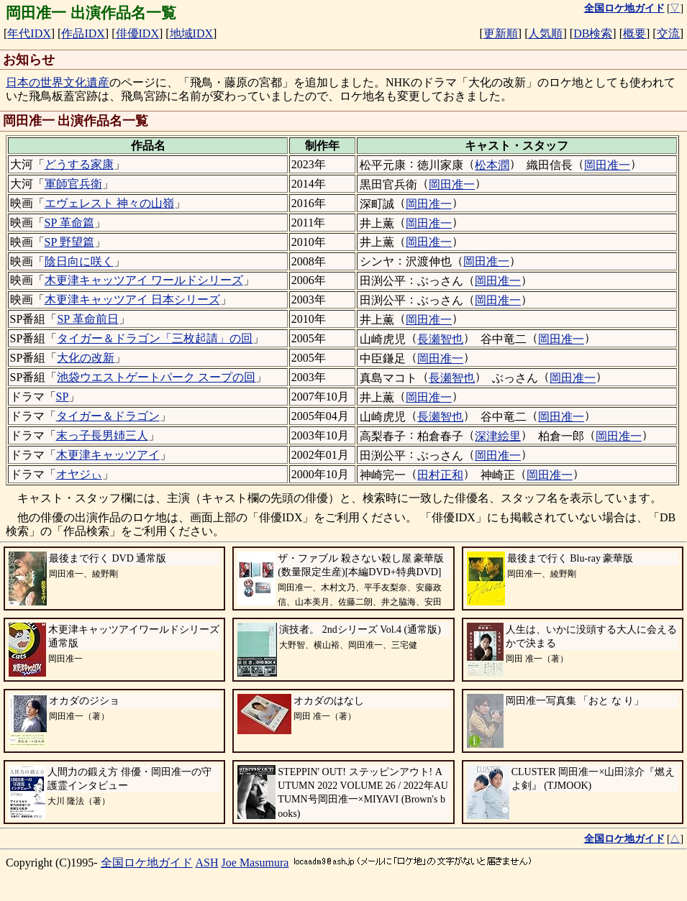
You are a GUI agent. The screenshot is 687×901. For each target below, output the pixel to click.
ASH (207, 862)
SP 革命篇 (69, 222)
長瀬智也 (440, 339)
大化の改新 (85, 358)
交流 (668, 33)
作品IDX (82, 33)
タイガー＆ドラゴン (108, 416)
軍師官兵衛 (73, 184)
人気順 (545, 33)
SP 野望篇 (69, 242)
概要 (634, 33)
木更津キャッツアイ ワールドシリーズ (144, 280)
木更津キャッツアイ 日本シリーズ (132, 299)
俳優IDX (137, 33)
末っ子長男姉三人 (102, 435)
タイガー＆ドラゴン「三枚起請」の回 (154, 338)
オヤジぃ (79, 474)
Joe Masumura (255, 862)
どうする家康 (79, 164)
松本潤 (492, 165)
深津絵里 (498, 436)
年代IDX (28, 33)
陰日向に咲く (79, 261)
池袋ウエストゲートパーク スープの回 (156, 377)
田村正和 (440, 475)
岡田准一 (607, 165)
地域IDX (191, 33)
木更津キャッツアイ (108, 455)
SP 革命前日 (87, 319)
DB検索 (592, 33)
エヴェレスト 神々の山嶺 (109, 203)
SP (62, 396)
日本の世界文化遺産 (57, 82)
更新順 (500, 33)
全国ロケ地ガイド (147, 862)
